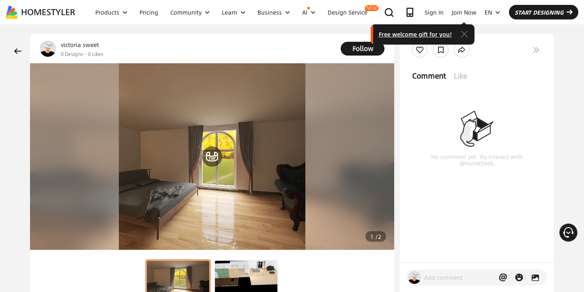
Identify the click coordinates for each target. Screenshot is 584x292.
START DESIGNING (544, 12)
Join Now (464, 12)
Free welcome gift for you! (415, 34)
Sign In (434, 12)
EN (492, 12)
